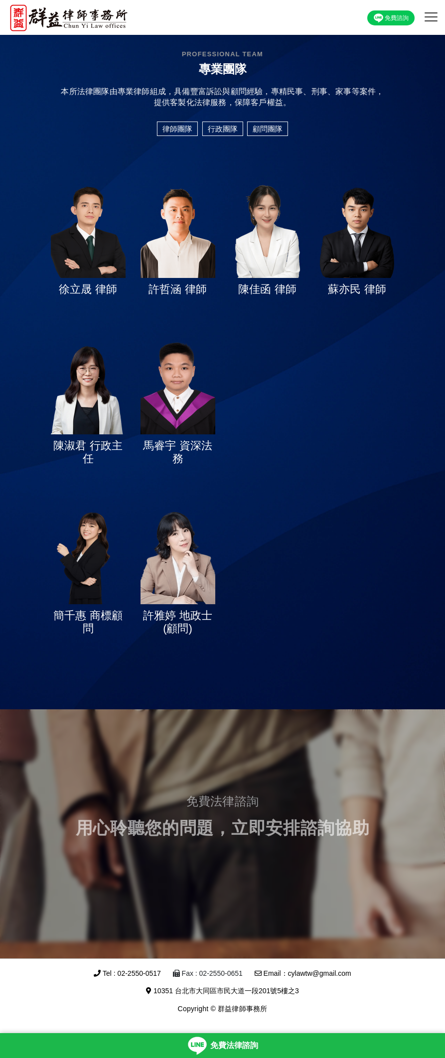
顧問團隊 (267, 129)
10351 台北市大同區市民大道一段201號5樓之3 (222, 991)
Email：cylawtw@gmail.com (303, 973)
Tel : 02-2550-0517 (127, 973)
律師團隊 (177, 129)
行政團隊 (222, 129)
